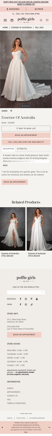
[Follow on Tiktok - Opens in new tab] (32, 306)
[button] (5, 20)
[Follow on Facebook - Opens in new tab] (20, 306)
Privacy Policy (21, 420)
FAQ (8, 402)
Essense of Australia (21, 27)
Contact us (12, 398)
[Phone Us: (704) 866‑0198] (26, 14)
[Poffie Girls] (26, 20)
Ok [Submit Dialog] (49, 429)
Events (10, 391)
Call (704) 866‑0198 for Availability (26, 143)
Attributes (22, 150)
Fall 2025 (39, 27)
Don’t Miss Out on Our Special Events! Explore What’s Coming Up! (26, 3)
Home (5, 27)
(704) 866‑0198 (13, 329)
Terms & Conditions (16, 406)
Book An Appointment (16, 183)
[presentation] (12, 230)
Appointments (13, 394)
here (25, 434)
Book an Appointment (26, 136)
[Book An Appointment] (12, 20)
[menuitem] (13, 9)
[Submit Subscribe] (42, 294)
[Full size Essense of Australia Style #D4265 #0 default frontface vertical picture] (26, 69)
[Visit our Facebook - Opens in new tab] (20, 300)
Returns (9, 420)
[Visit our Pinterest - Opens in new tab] (31, 300)
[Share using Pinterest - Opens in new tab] (11, 111)
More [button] (5, 166)
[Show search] (41, 20)
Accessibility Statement (37, 420)
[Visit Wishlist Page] (47, 20)
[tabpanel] (26, 69)
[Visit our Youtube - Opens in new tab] (37, 300)
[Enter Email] (26, 294)
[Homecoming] (39, 9)
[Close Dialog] (2, 429)
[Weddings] (13, 9)
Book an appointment (25, 337)
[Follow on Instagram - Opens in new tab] (26, 306)
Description (8, 150)
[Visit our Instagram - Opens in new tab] (26, 300)
